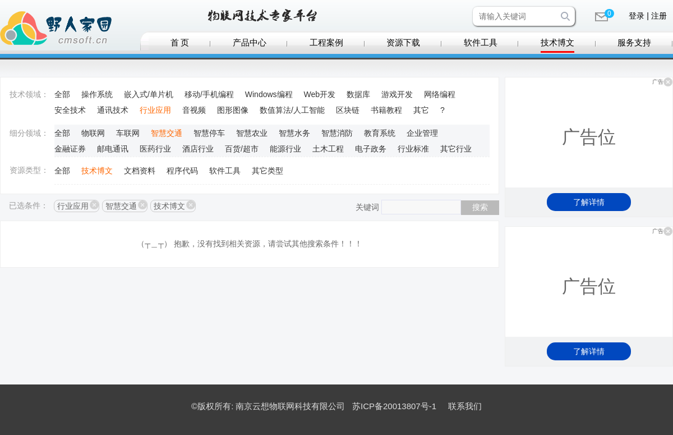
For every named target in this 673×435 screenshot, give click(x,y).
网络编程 (439, 94)
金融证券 (70, 148)
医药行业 (155, 148)
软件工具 (480, 42)
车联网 (128, 133)
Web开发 (320, 94)
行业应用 (155, 110)
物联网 (93, 133)
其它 (421, 110)
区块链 (347, 110)
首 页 (180, 42)
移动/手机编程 (209, 94)
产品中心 (249, 42)
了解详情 (589, 202)
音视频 (194, 110)
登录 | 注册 (647, 15)
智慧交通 (166, 133)
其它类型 (267, 170)
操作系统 (97, 94)
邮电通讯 (112, 148)
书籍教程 (386, 110)
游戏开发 (397, 94)
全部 (62, 94)
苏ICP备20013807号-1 (394, 406)
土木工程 (328, 148)
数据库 (358, 94)
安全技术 (70, 110)
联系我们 (465, 406)
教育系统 (379, 133)
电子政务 (370, 148)
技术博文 (557, 42)
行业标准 (413, 148)
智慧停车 (209, 133)
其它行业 (456, 148)
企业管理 (422, 133)
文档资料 (139, 170)
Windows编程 (269, 94)
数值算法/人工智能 (292, 110)
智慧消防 (337, 133)
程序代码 (182, 170)
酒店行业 (198, 148)
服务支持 (634, 42)
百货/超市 (242, 148)
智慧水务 (294, 133)
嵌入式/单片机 (148, 94)
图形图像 (232, 110)
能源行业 (285, 148)
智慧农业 (252, 133)
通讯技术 (112, 110)
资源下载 (403, 42)
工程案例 (326, 42)
